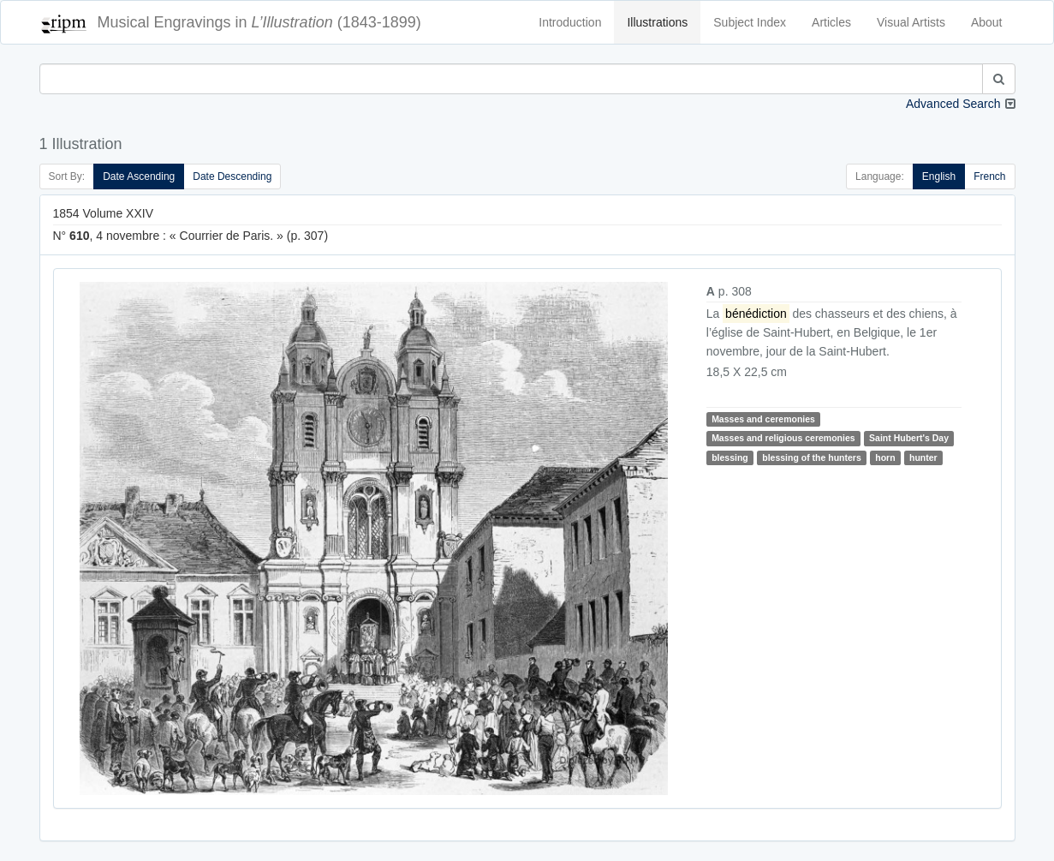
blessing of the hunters (811, 457)
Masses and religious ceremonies (783, 438)
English (939, 176)
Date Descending (232, 176)
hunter (923, 457)
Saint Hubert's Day (909, 438)
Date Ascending (139, 176)
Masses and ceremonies (763, 419)
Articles (831, 22)
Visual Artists (911, 22)
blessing (730, 457)
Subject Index (749, 22)
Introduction (570, 22)
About (987, 22)
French (989, 176)
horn (885, 457)
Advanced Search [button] (953, 104)
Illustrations (657, 22)
